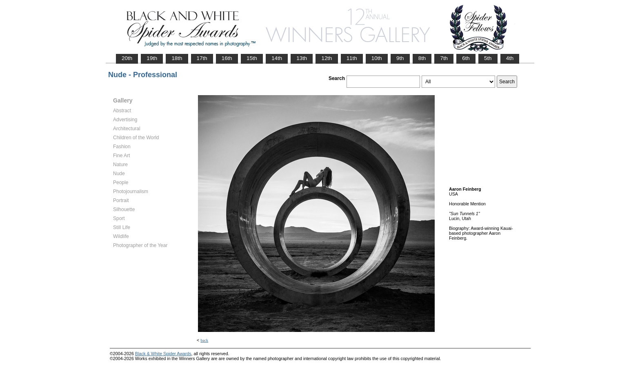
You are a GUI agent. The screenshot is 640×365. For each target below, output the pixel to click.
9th (400, 58)
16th (227, 58)
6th (466, 58)
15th (252, 58)
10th (377, 58)
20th (127, 58)
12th (326, 58)
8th (422, 58)
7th (444, 58)
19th (152, 58)
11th (352, 58)
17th (202, 58)
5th (488, 58)
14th (277, 58)
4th (510, 58)
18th (177, 58)
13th (301, 58)
